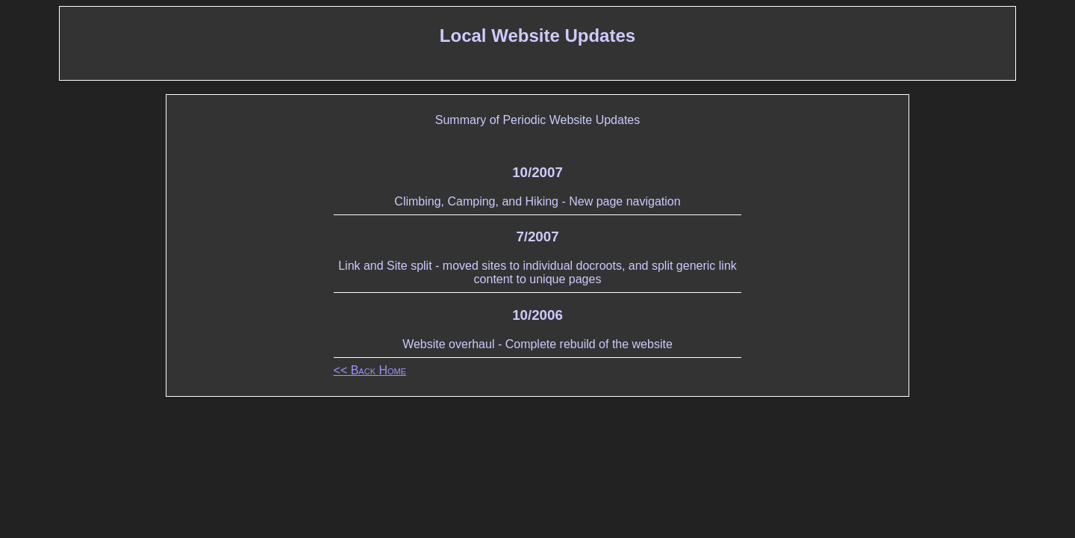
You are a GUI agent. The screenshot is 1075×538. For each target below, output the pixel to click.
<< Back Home (370, 370)
